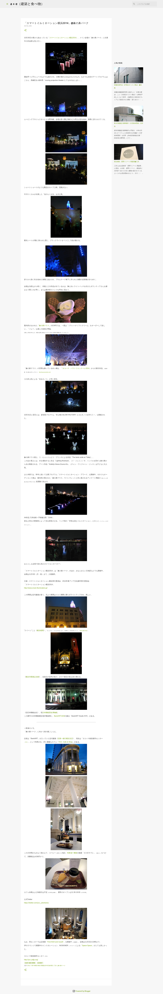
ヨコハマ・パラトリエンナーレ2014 (75, 368)
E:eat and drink (30, 963)
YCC (26, 742)
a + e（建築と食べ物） (27, 4)
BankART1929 (59, 716)
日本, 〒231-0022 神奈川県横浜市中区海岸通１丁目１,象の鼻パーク (46, 965)
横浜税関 (40, 630)
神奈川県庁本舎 (83, 630)
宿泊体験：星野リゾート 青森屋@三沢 (126, 161)
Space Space (87, 945)
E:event (40, 963)
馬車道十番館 (72, 853)
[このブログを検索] (146, 3)
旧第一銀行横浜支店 (65, 738)
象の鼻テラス (44, 325)
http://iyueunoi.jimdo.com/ (45, 372)
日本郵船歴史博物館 (49, 712)
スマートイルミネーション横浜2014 (62, 38)
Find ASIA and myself (55, 942)
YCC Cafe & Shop (65, 742)
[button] (25, 30)
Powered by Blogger (81, 991)
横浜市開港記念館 (32, 677)
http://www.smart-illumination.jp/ (36, 588)
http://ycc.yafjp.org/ (31, 960)
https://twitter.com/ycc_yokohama (36, 903)
